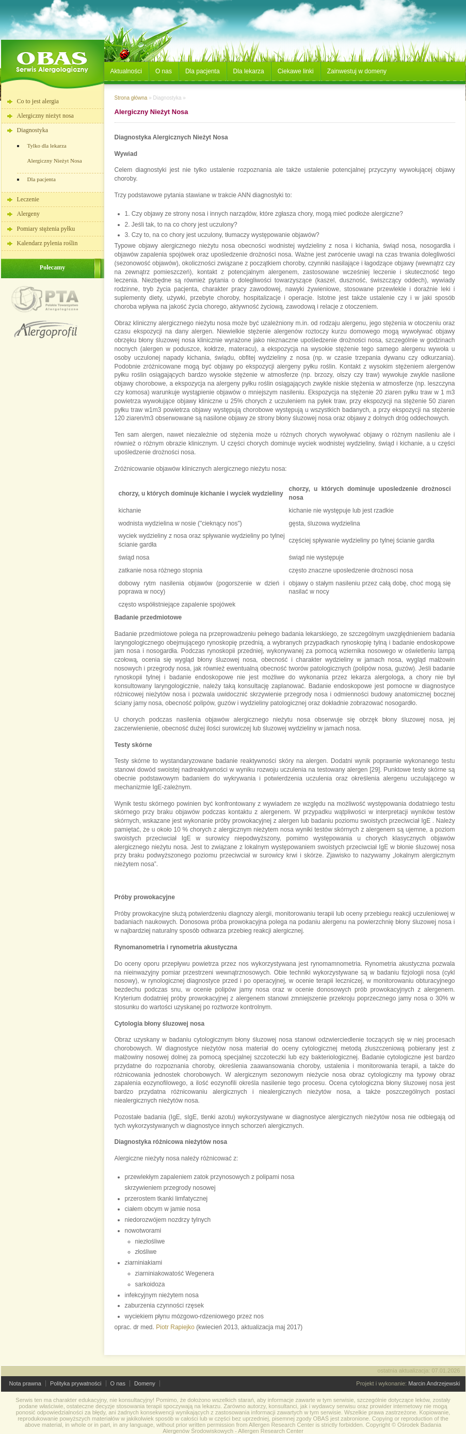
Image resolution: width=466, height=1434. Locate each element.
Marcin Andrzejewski (434, 1383)
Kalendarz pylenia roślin (47, 243)
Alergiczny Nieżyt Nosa (54, 160)
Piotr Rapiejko (174, 1327)
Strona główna (131, 98)
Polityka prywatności (76, 1383)
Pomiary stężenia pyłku (46, 228)
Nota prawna (25, 1383)
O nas (117, 1383)
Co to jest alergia (38, 101)
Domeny (144, 1383)
